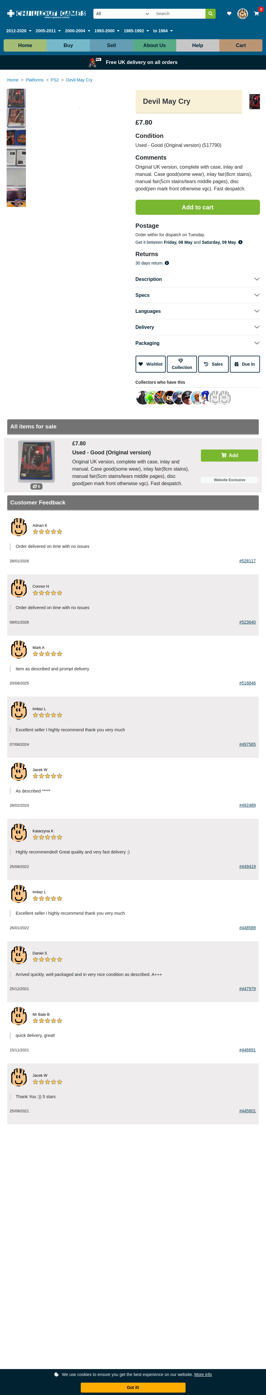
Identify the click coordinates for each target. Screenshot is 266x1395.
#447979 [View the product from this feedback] (247, 988)
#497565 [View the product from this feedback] (247, 744)
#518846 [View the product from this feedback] (247, 683)
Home (25, 45)
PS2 (55, 80)
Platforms (35, 80)
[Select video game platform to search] (123, 14)
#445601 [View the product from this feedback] (247, 1110)
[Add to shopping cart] (198, 207)
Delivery (145, 327)
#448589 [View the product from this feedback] (247, 927)
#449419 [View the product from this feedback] (247, 866)
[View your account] (242, 13)
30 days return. (152, 263)
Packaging (148, 343)
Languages (148, 311)
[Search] (210, 14)
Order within (147, 234)
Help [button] (197, 45)
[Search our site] (179, 14)
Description (149, 279)
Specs (143, 295)
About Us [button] (154, 45)
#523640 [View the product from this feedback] (247, 622)
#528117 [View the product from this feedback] (247, 560)
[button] (19, 31)
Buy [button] (68, 45)
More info (203, 1374)
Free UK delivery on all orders (133, 62)
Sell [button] (111, 45)
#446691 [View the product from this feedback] (247, 1049)
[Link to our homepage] (46, 13)
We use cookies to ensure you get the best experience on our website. (133, 1374)
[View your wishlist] (229, 13)
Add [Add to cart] (229, 455)
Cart (241, 45)
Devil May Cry (79, 80)
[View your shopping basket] (256, 13)
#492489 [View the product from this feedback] (247, 805)
